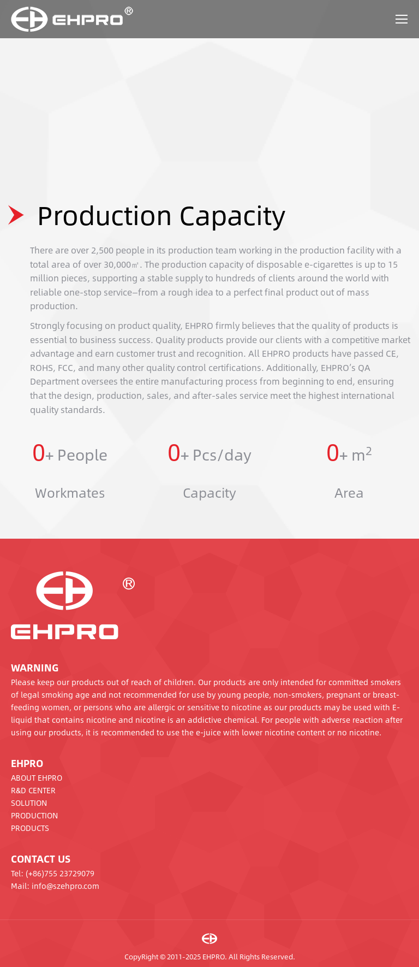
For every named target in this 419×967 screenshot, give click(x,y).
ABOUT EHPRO (36, 777)
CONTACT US (40, 858)
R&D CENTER (33, 790)
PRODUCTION (34, 815)
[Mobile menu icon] (401, 19)
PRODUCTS (30, 828)
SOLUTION (29, 803)
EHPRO (27, 763)
